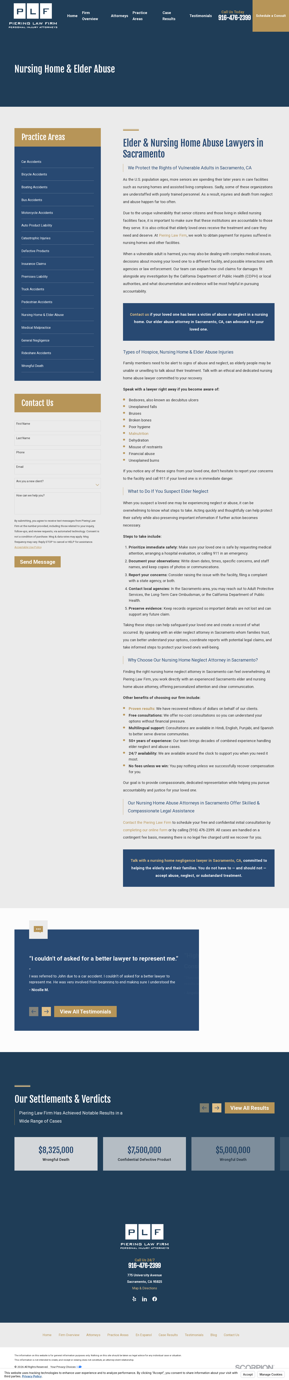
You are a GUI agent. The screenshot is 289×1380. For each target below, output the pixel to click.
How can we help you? (30, 495)
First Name (23, 423)
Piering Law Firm (173, 235)
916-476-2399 (234, 18)
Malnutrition (138, 433)
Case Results (168, 1335)
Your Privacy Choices (65, 1366)
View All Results (249, 1108)
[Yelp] (134, 1299)
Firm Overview (69, 1335)
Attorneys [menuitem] (119, 16)
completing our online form (145, 830)
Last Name (23, 438)
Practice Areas (118, 1335)
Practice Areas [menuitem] (140, 16)
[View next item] (216, 1107)
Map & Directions (144, 1288)
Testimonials (194, 1335)
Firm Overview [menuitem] (90, 16)
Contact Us (231, 1335)
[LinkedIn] (144, 1299)
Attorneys (93, 1335)
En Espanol (144, 1335)
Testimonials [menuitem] (200, 16)
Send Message (37, 562)
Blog (213, 1335)
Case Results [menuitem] (169, 16)
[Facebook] (154, 1299)
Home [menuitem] (72, 16)
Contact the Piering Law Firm (147, 822)
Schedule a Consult (271, 16)
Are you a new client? (30, 481)
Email (19, 466)
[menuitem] (57, 161)
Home (47, 1335)
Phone (20, 452)
